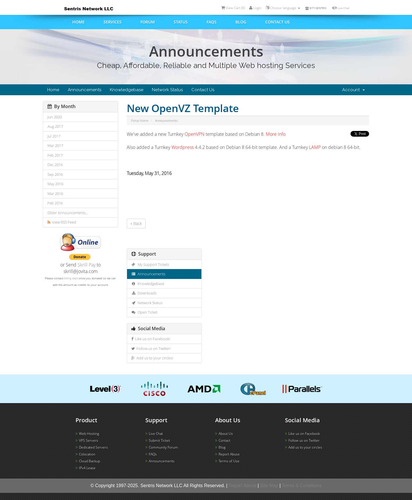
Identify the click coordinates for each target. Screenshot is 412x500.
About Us (226, 433)
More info (276, 134)
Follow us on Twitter (304, 440)
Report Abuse (229, 454)
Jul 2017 (53, 136)
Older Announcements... (67, 212)
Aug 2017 (55, 126)
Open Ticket (144, 312)
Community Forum (163, 447)
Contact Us (202, 89)
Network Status (167, 89)
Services (113, 22)
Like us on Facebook (304, 433)
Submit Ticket (159, 440)
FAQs (212, 22)
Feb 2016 (55, 203)
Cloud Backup (89, 461)
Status (181, 22)
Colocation (87, 454)
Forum (147, 22)
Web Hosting (89, 433)
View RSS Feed (61, 222)
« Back (136, 223)
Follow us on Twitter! (151, 348)
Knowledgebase (126, 89)
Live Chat (343, 8)
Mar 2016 (55, 193)
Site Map (269, 485)
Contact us (277, 22)
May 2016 (55, 183)
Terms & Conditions (302, 485)
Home (78, 22)
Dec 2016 (55, 164)
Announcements (84, 89)
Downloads (144, 293)
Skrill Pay (87, 265)
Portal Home (139, 120)
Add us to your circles (305, 447)
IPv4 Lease (87, 467)
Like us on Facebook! (150, 338)
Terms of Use (229, 461)
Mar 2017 (55, 145)
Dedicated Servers (93, 447)
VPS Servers (88, 440)
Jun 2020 (54, 116)
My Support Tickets (150, 264)
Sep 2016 (55, 174)
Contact (224, 440)
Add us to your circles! (152, 357)
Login (255, 7)
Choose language (283, 7)
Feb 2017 (55, 155)
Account (353, 89)
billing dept (71, 278)
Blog (240, 22)
